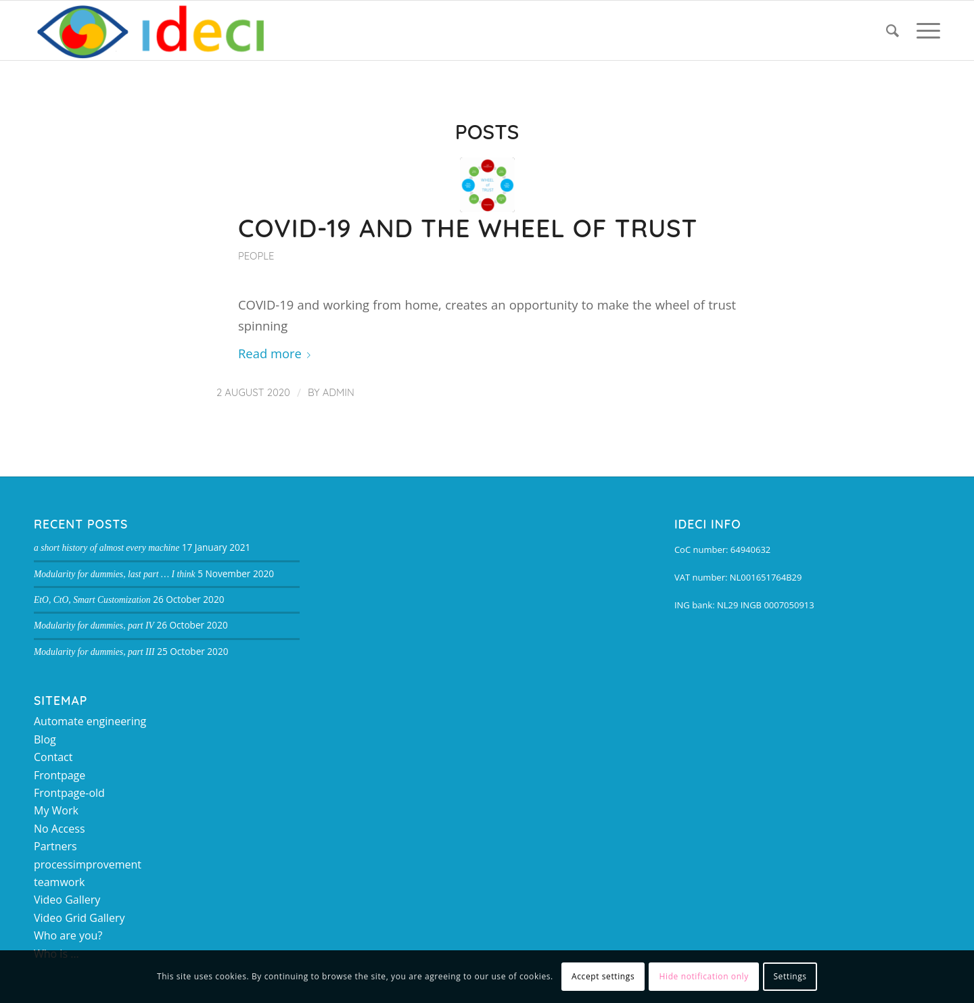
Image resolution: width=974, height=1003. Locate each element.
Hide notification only (704, 976)
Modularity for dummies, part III (94, 652)
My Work (56, 810)
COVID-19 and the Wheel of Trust (467, 227)
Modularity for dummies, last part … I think (114, 574)
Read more (277, 353)
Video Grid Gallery (79, 917)
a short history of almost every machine (106, 548)
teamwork (59, 882)
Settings (789, 976)
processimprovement (87, 864)
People (256, 255)
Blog (45, 739)
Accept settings (603, 976)
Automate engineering (90, 721)
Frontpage (59, 775)
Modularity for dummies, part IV (94, 625)
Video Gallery (67, 899)
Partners (55, 846)
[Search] (892, 30)
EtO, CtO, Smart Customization (92, 600)
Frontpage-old (69, 792)
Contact (53, 757)
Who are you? (68, 935)
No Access (59, 828)
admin (338, 392)
